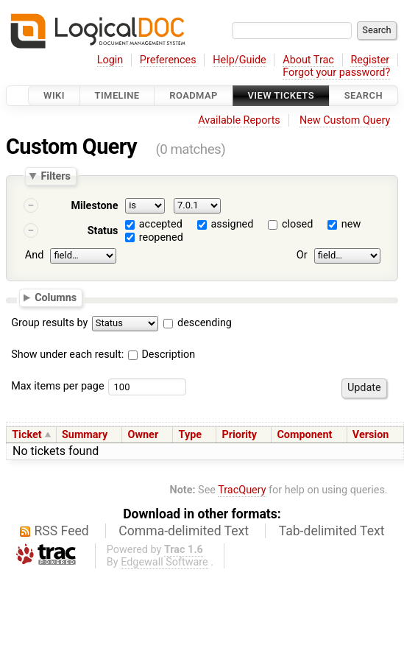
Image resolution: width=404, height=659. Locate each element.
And (34, 256)
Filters (55, 176)
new (351, 224)
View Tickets (281, 95)
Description (161, 354)
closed (297, 224)
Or (302, 256)
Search (363, 95)
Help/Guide (239, 60)
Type (190, 435)
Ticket (26, 435)
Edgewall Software (164, 562)
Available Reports (239, 120)
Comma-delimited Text (183, 531)
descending (204, 323)
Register (369, 60)
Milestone (94, 206)
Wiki (54, 95)
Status (103, 231)
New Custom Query (345, 120)
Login (110, 60)
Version (370, 435)
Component (304, 435)
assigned (231, 224)
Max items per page (57, 386)
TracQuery (242, 490)
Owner (143, 435)
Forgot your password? (336, 72)
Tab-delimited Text (332, 531)
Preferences (168, 60)
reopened (161, 237)
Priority (239, 435)
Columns (56, 297)
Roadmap (193, 95)
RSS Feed (62, 531)
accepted (160, 224)
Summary (84, 435)
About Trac (308, 60)
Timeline (117, 95)
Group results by (49, 323)
